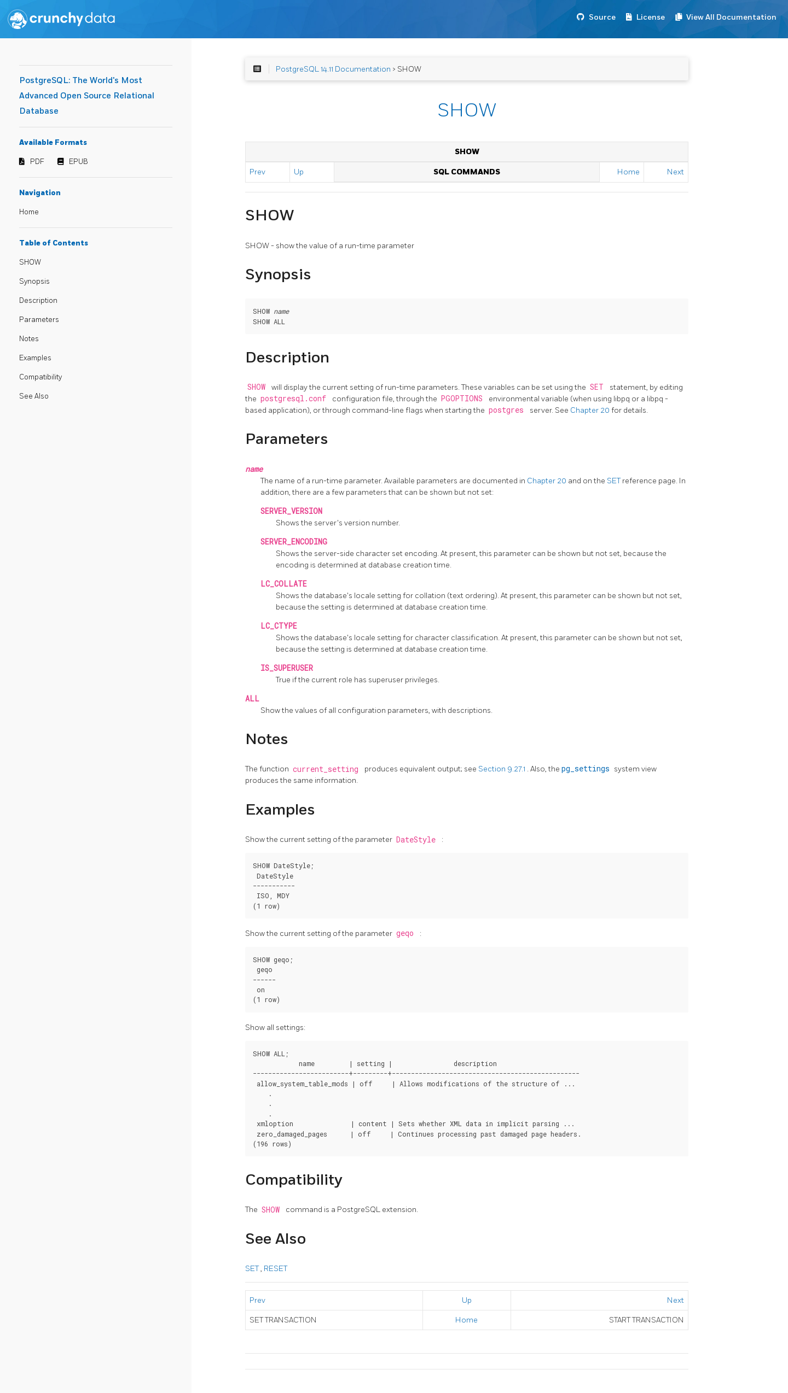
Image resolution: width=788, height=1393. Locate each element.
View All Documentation (731, 17)
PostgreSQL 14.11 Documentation (333, 69)
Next (675, 172)
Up (299, 172)
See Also (34, 396)
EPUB (78, 161)
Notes (29, 339)
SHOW (30, 262)
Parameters (39, 319)
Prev (257, 172)
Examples (35, 358)
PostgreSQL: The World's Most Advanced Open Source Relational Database (86, 95)
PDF (37, 161)
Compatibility (40, 377)
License (650, 17)
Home (29, 212)
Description (38, 300)
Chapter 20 (590, 410)
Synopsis (34, 281)
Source (602, 17)
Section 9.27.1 (502, 769)
